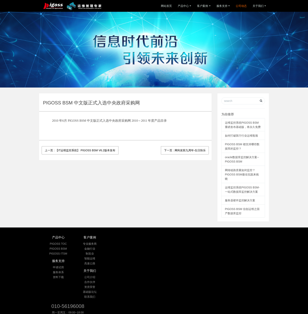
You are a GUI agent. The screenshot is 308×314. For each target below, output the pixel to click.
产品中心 (183, 5)
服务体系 (134, 248)
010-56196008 (220, 239)
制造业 (97, 253)
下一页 (185, 150)
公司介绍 (173, 243)
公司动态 (241, 5)
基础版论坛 (173, 258)
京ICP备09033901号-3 (154, 291)
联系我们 (173, 263)
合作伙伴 (173, 248)
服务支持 (221, 5)
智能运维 (96, 258)
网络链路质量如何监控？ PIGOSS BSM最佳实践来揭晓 (242, 174)
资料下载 (134, 253)
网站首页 (166, 5)
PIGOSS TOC (58, 243)
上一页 (80, 150)
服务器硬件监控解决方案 (240, 200)
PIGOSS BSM (58, 248)
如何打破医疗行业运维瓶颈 (241, 135)
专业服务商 (97, 243)
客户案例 (202, 5)
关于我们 (258, 5)
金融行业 (96, 248)
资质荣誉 (173, 253)
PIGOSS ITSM (58, 253)
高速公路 (96, 263)
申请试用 (134, 243)
